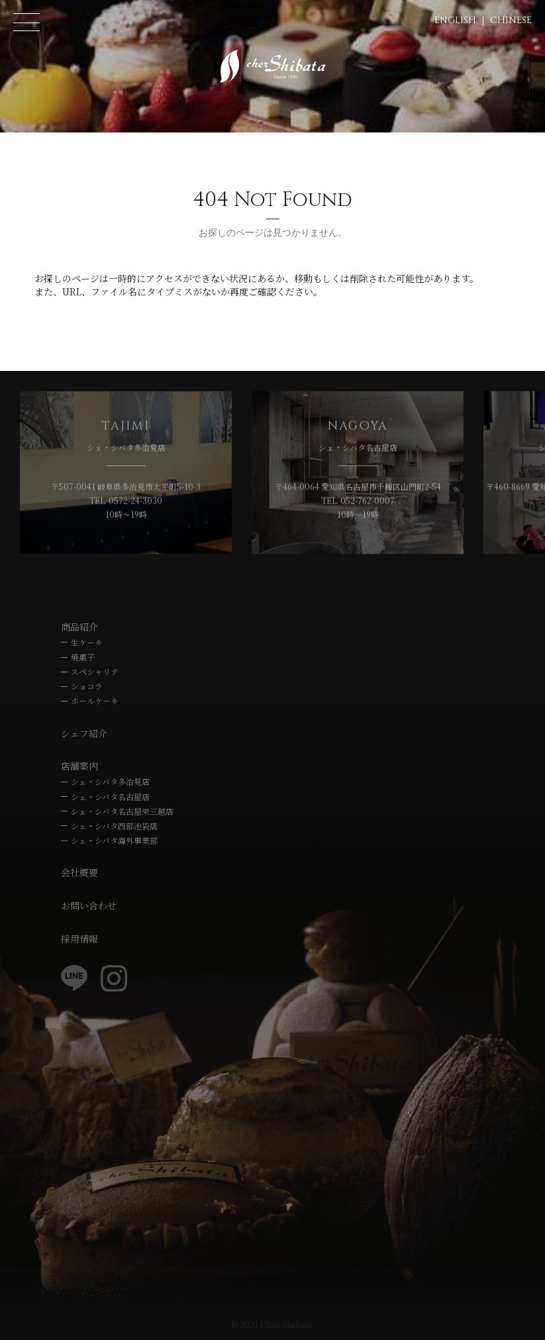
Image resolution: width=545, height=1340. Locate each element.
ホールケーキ (95, 700)
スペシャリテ (95, 671)
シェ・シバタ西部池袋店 (114, 825)
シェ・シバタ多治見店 (110, 781)
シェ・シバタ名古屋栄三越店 (122, 811)
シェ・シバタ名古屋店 (110, 796)
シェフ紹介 (84, 733)
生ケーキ (87, 642)
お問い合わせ (89, 905)
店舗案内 (79, 765)
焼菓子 (83, 656)
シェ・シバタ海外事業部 (114, 840)
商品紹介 (79, 626)
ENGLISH (455, 20)
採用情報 (79, 938)
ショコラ (87, 686)
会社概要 (79, 872)
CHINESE (511, 20)
